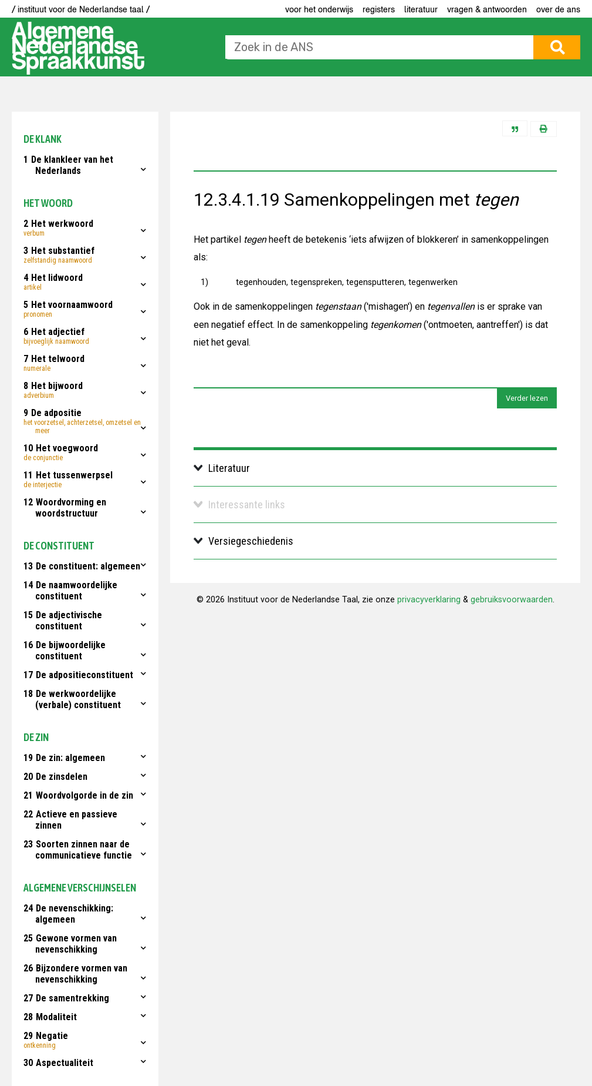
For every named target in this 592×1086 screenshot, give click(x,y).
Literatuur (421, 9)
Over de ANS (558, 9)
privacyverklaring (429, 600)
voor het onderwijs (319, 9)
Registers (379, 9)
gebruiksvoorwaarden (512, 600)
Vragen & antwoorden (487, 9)
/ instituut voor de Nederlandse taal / (81, 9)
